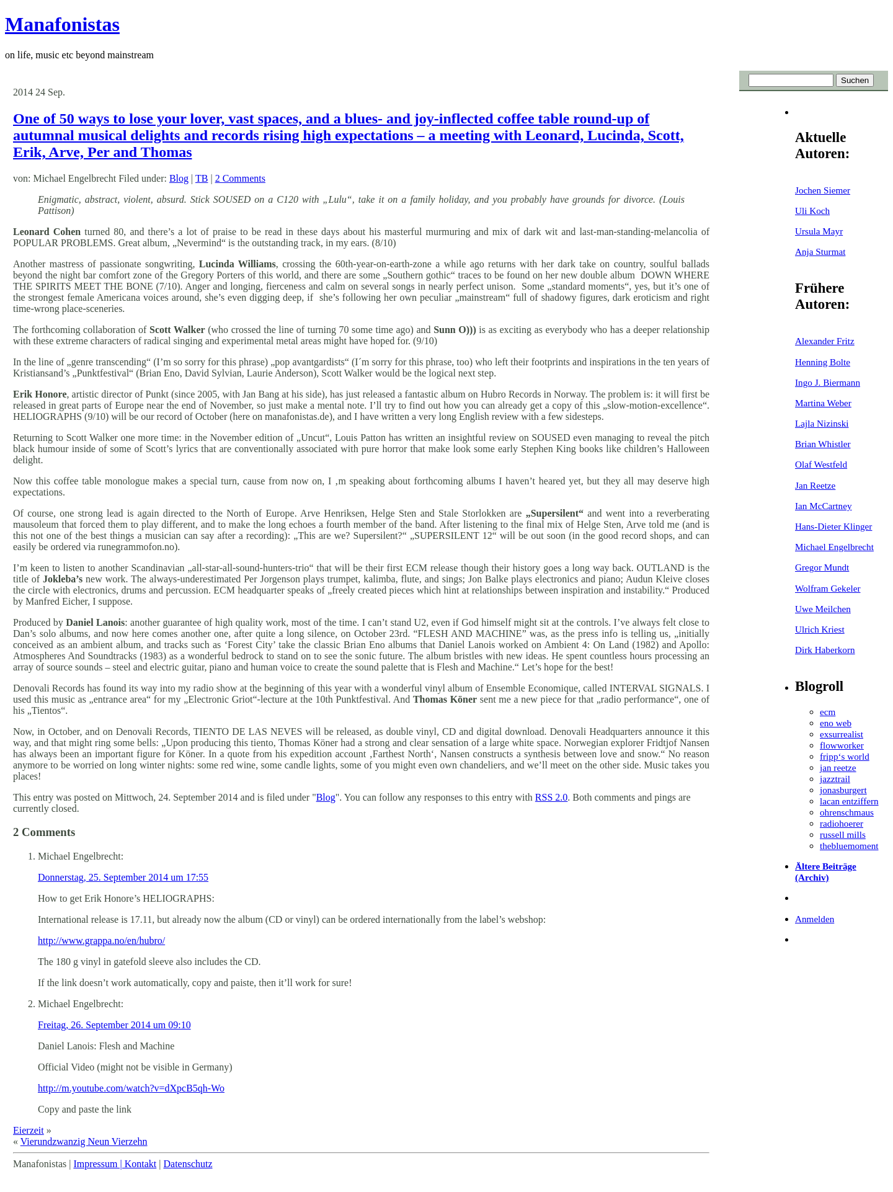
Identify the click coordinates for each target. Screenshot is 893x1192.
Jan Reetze (815, 485)
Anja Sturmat (820, 251)
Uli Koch (812, 210)
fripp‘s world (844, 756)
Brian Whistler (823, 443)
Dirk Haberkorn (825, 649)
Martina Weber (823, 403)
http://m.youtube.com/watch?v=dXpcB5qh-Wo (131, 1088)
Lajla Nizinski (821, 423)
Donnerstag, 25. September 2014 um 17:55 (123, 877)
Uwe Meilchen (823, 608)
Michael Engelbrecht (834, 546)
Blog (179, 178)
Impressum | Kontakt (114, 1164)
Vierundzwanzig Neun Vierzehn (84, 1141)
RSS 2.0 (551, 797)
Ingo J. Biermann (827, 382)
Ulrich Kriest (820, 629)
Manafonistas (62, 24)
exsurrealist (841, 734)
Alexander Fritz (825, 341)
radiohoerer (841, 823)
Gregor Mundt (822, 567)
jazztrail (835, 778)
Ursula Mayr (819, 231)
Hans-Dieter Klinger (833, 526)
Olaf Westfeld (821, 464)
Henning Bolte (822, 362)
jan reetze (838, 767)
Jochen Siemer (822, 190)
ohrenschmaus (847, 812)
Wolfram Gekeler (827, 588)
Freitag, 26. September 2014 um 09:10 (114, 1025)
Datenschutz (187, 1164)
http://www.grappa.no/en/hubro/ (101, 940)
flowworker (842, 745)
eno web (835, 723)
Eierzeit (28, 1130)
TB (201, 178)
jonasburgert (843, 790)
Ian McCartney (823, 505)
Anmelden (814, 919)
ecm (827, 711)
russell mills (843, 834)
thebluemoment (849, 845)
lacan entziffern (849, 801)
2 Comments (240, 178)
